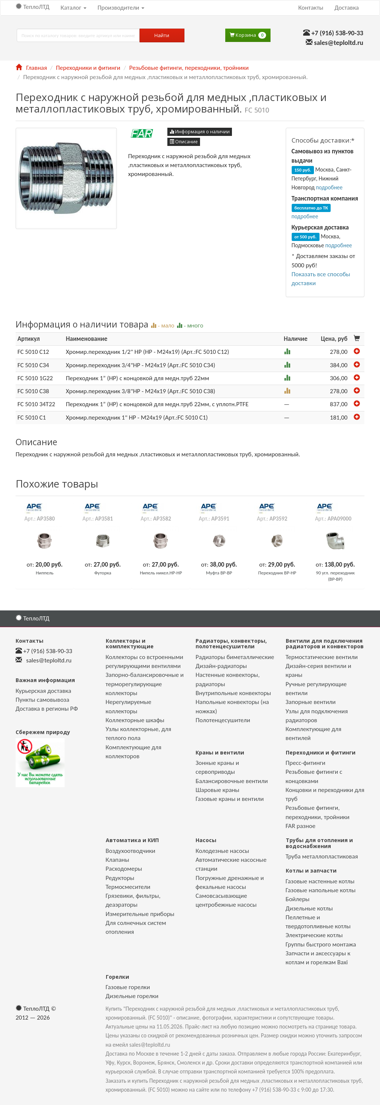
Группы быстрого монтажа (321, 944)
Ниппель (45, 573)
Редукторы (120, 878)
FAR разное (301, 826)
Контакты (311, 8)
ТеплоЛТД (32, 7)
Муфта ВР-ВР (219, 573)
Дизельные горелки (132, 996)
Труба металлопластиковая (322, 856)
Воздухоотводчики (130, 851)
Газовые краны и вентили (230, 799)
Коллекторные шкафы (135, 720)
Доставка (346, 8)
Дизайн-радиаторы (221, 666)
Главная (31, 68)
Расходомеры (124, 869)
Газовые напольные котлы (321, 890)
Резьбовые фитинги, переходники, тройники (189, 68)
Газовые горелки (128, 987)
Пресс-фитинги (305, 763)
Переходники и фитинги (88, 68)
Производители (121, 8)
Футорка (102, 573)
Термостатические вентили (322, 657)
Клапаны (117, 860)
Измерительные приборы (140, 914)
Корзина (248, 35)
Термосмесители (128, 887)
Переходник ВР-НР (277, 573)
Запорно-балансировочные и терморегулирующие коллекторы (145, 684)
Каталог (73, 8)
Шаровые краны (217, 790)
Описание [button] (184, 141)
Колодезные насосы (222, 851)
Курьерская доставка (43, 691)
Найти (161, 35)
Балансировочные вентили (232, 781)
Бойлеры (298, 899)
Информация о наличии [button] (200, 131)
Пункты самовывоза (42, 700)
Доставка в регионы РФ (47, 709)
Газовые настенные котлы (320, 881)
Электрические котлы (314, 935)
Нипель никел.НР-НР (161, 573)
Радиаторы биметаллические (235, 657)
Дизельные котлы (309, 908)
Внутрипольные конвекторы (233, 693)
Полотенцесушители (223, 720)
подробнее (329, 187)
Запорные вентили (311, 702)
